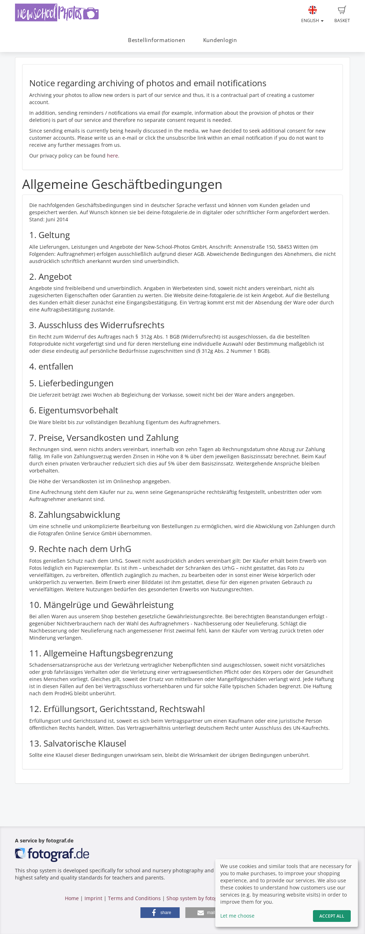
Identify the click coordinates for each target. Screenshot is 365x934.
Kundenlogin (220, 40)
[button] (160, 912)
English (312, 15)
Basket (342, 15)
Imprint (93, 898)
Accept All (331, 916)
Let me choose (237, 915)
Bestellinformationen (156, 40)
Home (72, 898)
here (112, 155)
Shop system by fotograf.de (199, 898)
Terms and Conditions (134, 898)
